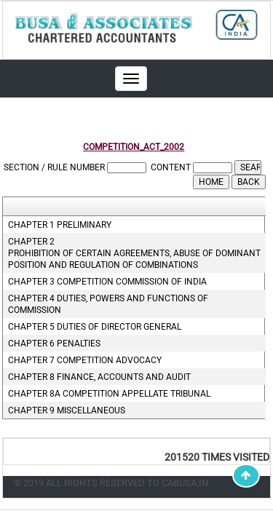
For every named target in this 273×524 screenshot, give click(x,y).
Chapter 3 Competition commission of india (107, 282)
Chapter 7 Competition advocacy (85, 360)
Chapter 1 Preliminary (59, 225)
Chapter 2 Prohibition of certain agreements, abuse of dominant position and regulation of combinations (133, 253)
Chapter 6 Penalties (54, 343)
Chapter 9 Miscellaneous (66, 410)
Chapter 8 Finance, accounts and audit (99, 377)
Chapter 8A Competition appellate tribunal (109, 394)
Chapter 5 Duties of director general (94, 327)
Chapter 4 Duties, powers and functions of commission (108, 304)
